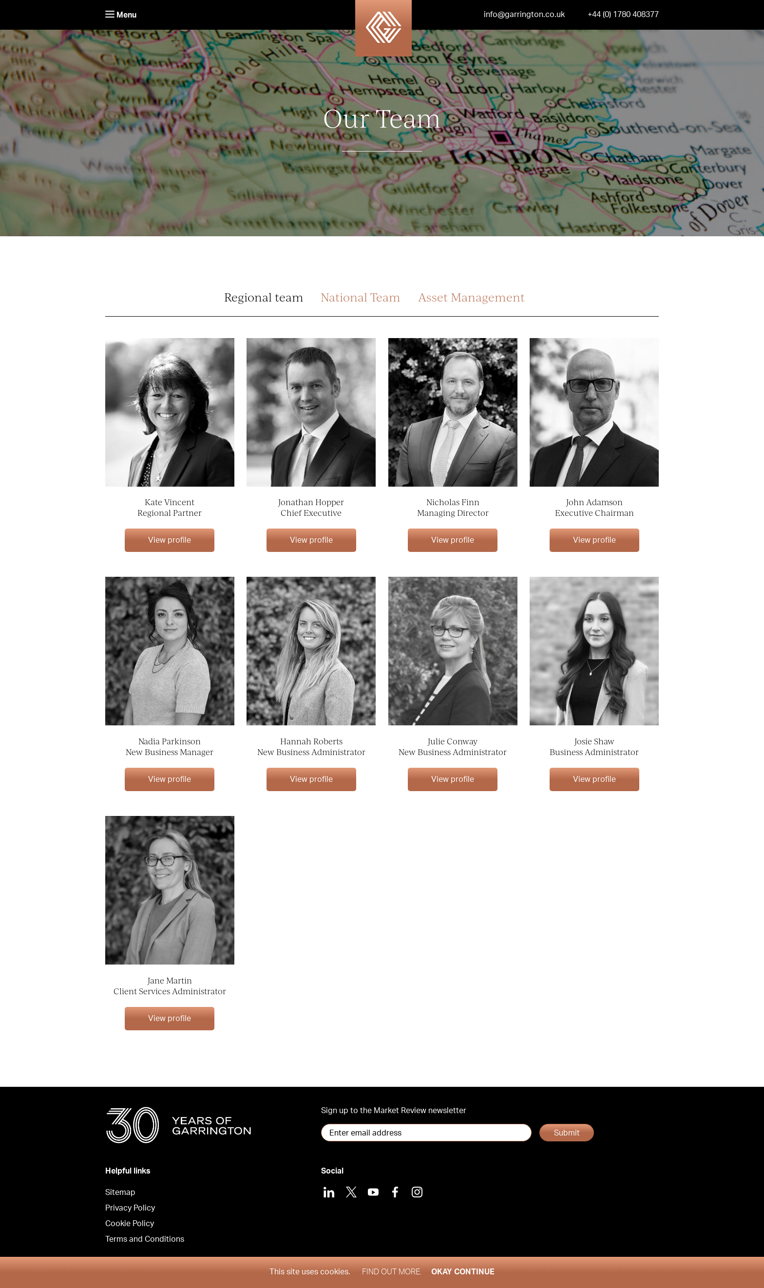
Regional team (264, 297)
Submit (567, 1133)
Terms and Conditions (144, 1239)
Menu (120, 15)
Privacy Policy (130, 1208)
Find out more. (391, 1272)
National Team (361, 297)
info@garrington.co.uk (524, 15)
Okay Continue (463, 1272)
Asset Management (471, 297)
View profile (169, 540)
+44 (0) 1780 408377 (623, 15)
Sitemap (120, 1192)
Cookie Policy (129, 1224)
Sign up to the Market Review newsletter (393, 1111)
